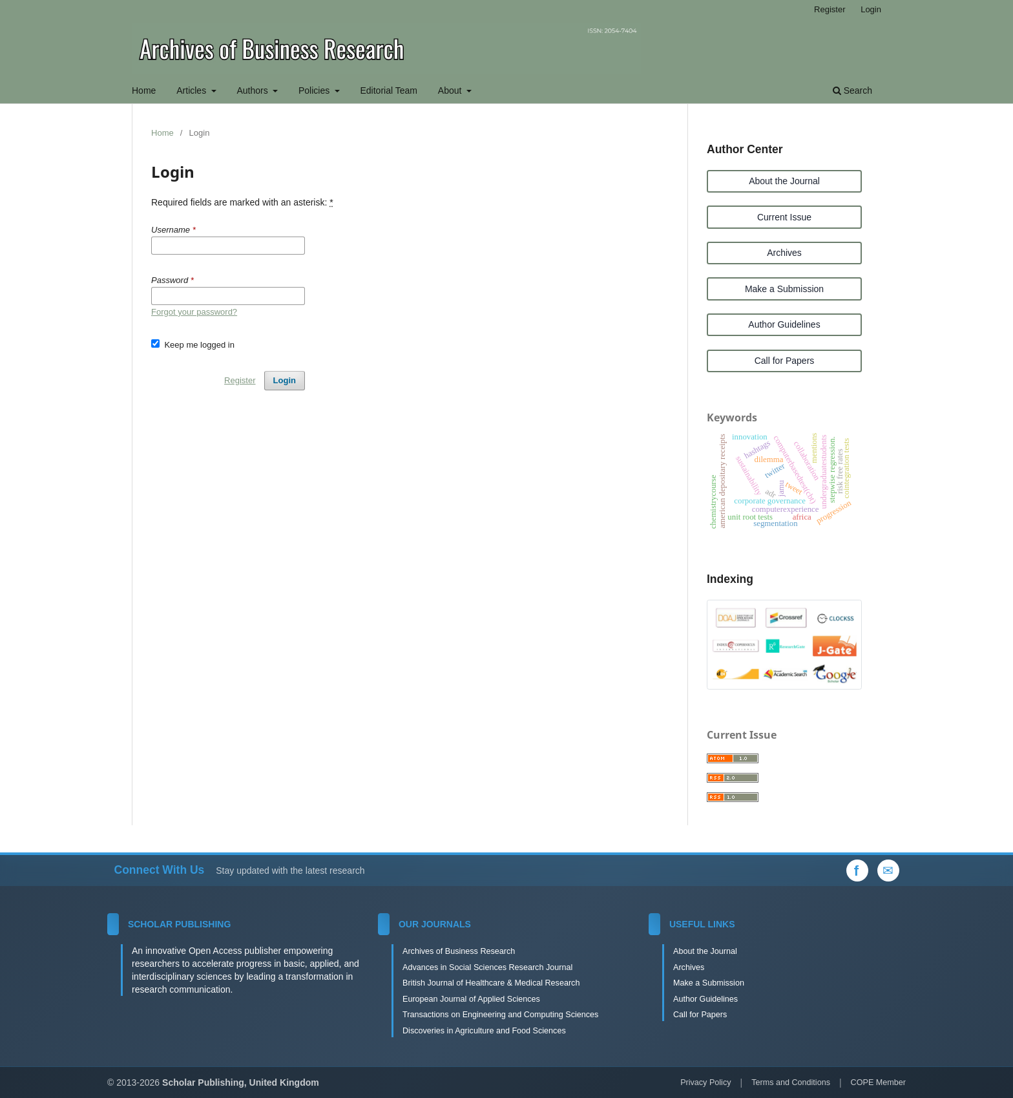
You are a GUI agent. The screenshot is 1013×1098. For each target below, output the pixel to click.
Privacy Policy (705, 1082)
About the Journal (784, 181)
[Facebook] (857, 871)
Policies (315, 90)
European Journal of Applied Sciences (471, 999)
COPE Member (878, 1082)
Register (829, 9)
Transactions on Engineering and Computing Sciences (500, 1014)
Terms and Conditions (790, 1082)
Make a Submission (784, 289)
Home (144, 90)
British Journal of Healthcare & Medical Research (491, 982)
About (451, 90)
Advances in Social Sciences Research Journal (487, 967)
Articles (192, 90)
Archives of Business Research (458, 951)
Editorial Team (388, 90)
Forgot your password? (194, 312)
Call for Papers (785, 360)
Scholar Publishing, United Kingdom (240, 1082)
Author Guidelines (784, 324)
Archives (784, 253)
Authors (253, 90)
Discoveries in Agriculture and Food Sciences (484, 1030)
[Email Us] (888, 871)
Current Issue (784, 217)
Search (852, 90)
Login (871, 9)
